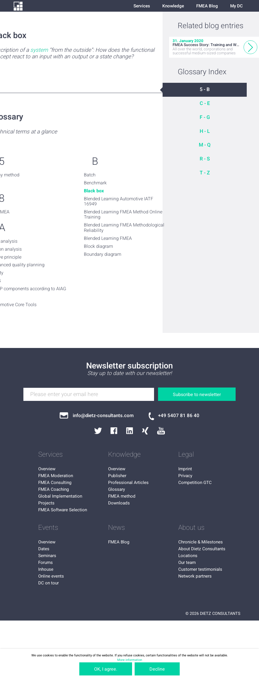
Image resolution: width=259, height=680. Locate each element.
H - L (205, 131)
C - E (205, 103)
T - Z (205, 172)
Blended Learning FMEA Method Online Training (123, 214)
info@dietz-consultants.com (103, 415)
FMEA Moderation (55, 476)
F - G (205, 117)
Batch (90, 175)
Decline (157, 669)
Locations (187, 556)
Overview (46, 469)
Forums (45, 562)
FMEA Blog (207, 6)
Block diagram (98, 246)
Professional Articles (128, 482)
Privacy (185, 476)
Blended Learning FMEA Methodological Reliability (124, 227)
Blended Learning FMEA (108, 238)
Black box (94, 190)
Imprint (185, 469)
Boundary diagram (102, 254)
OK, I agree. (105, 669)
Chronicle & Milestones (200, 542)
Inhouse (45, 569)
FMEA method (121, 496)
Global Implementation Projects (60, 499)
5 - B (205, 89)
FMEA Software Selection (62, 510)
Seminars (47, 556)
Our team (187, 562)
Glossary (116, 489)
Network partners (195, 576)
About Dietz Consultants (201, 549)
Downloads (119, 503)
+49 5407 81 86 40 (178, 415)
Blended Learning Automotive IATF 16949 (118, 201)
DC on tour (48, 583)
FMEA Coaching (53, 489)
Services (141, 6)
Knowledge (173, 6)
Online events (51, 576)
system (39, 50)
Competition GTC (195, 482)
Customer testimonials (200, 569)
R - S (205, 158)
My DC (236, 6)
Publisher (117, 476)
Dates (43, 549)
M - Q (205, 145)
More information (129, 660)
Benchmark (95, 183)
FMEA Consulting (55, 482)
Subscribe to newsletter (197, 394)
